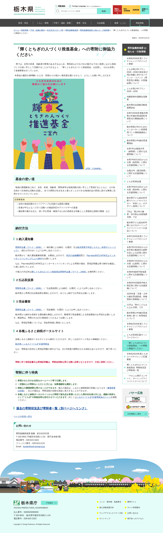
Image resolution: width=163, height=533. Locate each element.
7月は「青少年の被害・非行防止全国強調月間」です (137, 216)
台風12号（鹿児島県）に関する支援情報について (137, 174)
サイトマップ (104, 519)
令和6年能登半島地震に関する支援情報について (137, 276)
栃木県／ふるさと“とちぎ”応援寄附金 (32, 344)
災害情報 (127, 10)
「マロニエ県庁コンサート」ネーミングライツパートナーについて (137, 381)
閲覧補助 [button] (61, 6)
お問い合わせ (132, 513)
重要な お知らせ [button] (117, 10)
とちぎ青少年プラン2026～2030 (136, 90)
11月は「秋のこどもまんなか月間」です (137, 308)
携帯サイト (131, 502)
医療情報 (136, 10)
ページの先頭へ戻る (23, 416)
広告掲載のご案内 (134, 417)
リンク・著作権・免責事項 (110, 502)
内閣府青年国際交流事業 (137, 98)
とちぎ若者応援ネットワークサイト (137, 338)
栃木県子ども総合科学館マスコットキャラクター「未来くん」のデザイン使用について (137, 203)
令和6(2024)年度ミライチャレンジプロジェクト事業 (137, 329)
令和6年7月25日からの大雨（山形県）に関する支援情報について (137, 265)
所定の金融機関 (73, 255)
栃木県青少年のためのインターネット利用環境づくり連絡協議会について (137, 131)
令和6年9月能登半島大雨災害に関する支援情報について (137, 288)
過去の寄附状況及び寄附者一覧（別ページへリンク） (52, 408)
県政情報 (24, 30)
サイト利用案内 (133, 507)
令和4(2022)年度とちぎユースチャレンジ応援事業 (137, 359)
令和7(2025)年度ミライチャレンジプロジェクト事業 (137, 240)
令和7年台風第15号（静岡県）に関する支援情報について (137, 152)
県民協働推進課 (71, 30)
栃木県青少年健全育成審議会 (137, 142)
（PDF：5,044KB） (58, 168)
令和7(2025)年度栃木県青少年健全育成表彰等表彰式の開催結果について (137, 117)
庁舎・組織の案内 (37, 30)
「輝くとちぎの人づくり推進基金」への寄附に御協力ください (137, 348)
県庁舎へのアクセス (135, 519)
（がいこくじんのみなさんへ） (87, 6)
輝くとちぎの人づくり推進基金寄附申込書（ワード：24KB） (59, 272)
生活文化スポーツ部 (55, 30)
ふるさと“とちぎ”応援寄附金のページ (94, 397)
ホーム (16, 30)
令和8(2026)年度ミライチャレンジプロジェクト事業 (137, 61)
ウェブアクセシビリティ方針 (111, 513)
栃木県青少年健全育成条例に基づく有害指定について (137, 318)
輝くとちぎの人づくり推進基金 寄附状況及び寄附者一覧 (137, 370)
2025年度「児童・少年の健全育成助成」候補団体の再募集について (137, 299)
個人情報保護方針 (106, 507)
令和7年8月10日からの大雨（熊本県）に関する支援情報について (137, 191)
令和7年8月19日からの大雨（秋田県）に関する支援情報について (137, 163)
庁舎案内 (50, 503)
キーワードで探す (57, 11)
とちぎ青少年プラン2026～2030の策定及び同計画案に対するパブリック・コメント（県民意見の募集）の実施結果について (137, 76)
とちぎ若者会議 (134, 182)
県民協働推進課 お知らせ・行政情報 (94, 30)
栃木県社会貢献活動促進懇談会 (137, 106)
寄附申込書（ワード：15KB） (29, 247)
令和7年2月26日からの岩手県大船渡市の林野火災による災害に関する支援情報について (137, 253)
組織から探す (145, 10)
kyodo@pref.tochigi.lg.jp (34, 446)
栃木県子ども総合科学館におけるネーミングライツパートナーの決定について (137, 228)
